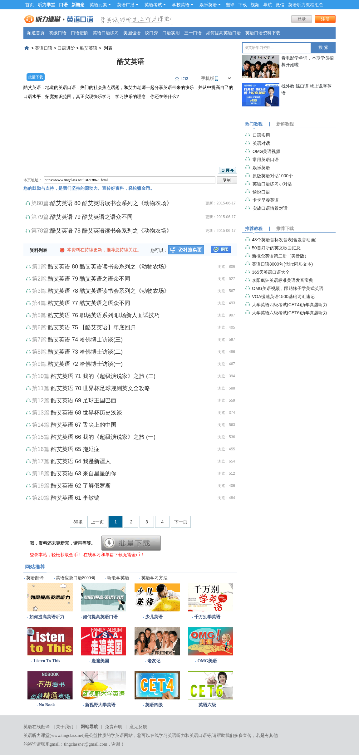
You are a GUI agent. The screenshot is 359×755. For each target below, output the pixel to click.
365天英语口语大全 (271, 272)
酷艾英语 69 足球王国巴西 (83, 400)
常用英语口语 (266, 159)
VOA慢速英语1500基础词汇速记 (283, 296)
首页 (29, 4)
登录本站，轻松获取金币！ (56, 554)
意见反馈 (138, 726)
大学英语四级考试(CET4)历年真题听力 (289, 304)
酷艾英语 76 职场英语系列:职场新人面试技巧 (104, 315)
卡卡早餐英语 (266, 200)
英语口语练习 (106, 32)
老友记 (153, 661)
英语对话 (261, 143)
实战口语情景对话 (270, 208)
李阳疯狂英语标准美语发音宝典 (282, 280)
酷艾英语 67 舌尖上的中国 (83, 425)
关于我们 (64, 726)
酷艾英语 (88, 48)
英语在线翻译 (36, 726)
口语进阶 (79, 32)
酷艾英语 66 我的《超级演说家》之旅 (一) (103, 437)
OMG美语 (207, 661)
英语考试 (155, 4)
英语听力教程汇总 (305, 4)
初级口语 (57, 32)
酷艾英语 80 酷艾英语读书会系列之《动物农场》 (111, 203)
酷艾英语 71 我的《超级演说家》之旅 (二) (103, 376)
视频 (255, 4)
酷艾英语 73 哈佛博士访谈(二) (85, 352)
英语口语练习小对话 (272, 183)
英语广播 (127, 4)
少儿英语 (154, 617)
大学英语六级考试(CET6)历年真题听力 (289, 312)
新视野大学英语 (100, 705)
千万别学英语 (207, 617)
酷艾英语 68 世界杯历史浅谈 (86, 412)
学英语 (117, 735)
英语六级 (207, 705)
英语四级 (154, 705)
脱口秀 (151, 32)
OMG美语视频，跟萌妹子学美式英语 (287, 288)
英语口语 (43, 48)
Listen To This (46, 661)
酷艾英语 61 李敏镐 (75, 498)
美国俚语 (132, 32)
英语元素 (100, 4)
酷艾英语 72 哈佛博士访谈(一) (85, 364)
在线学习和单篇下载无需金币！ (114, 554)
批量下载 (35, 77)
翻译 (230, 4)
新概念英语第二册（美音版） (280, 255)
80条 (78, 521)
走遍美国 (100, 661)
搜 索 (323, 47)
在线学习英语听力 (167, 735)
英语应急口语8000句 (75, 578)
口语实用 (171, 32)
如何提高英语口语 (223, 32)
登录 (301, 19)
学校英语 (182, 4)
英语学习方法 (154, 578)
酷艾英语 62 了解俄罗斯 (81, 486)
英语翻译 (35, 578)
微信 (280, 4)
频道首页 (36, 32)
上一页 (97, 521)
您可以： (159, 250)
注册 (325, 19)
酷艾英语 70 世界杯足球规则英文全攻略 (100, 388)
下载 (242, 4)
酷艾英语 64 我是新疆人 (81, 461)
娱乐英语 (210, 4)
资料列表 (38, 250)
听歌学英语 (118, 578)
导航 (267, 4)
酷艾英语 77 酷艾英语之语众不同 (89, 303)
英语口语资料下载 (262, 32)
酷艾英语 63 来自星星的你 (83, 473)
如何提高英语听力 (46, 617)
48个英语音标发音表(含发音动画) (284, 239)
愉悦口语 (261, 191)
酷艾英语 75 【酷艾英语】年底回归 (92, 327)
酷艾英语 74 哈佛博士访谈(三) (85, 339)
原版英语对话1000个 (273, 175)
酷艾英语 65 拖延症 (75, 449)
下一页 (180, 521)
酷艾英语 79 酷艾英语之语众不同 (91, 217)
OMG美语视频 (266, 151)
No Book (47, 705)
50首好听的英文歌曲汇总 (276, 247)
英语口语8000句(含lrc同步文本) (282, 264)
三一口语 (193, 32)
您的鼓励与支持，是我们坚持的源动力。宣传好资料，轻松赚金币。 (89, 188)
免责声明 (113, 726)
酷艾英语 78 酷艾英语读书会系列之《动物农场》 (111, 231)
